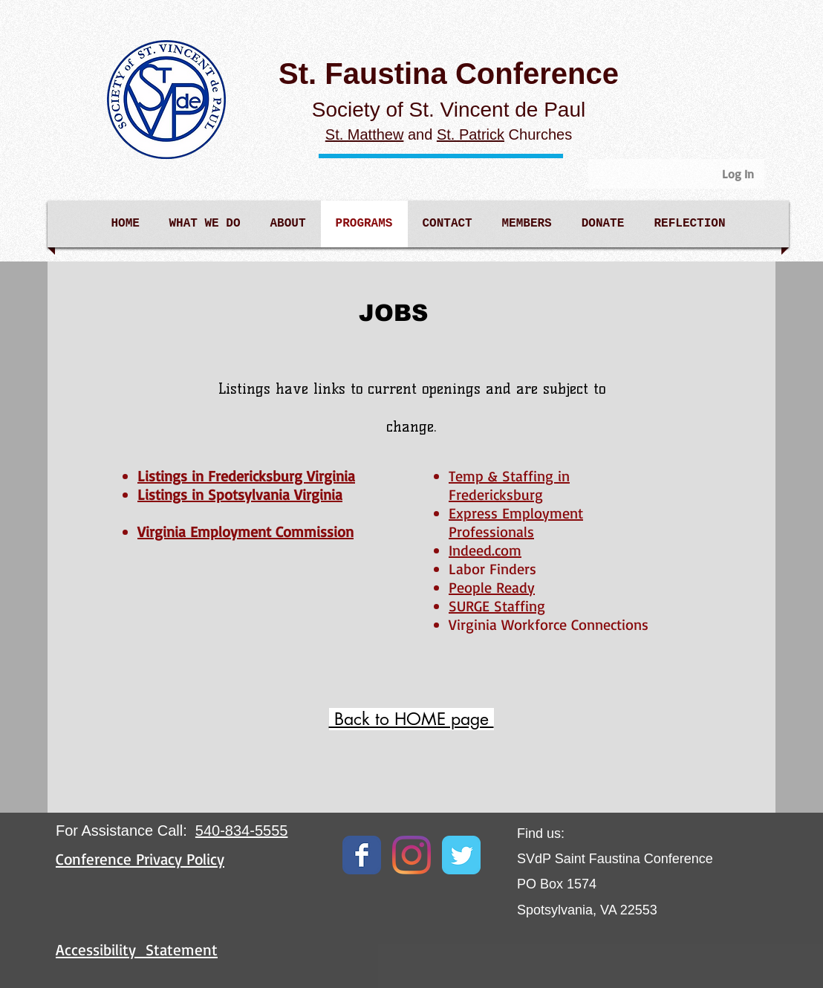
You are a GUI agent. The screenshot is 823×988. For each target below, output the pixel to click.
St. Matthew (364, 134)
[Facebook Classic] (361, 855)
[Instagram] (411, 855)
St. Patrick (470, 134)
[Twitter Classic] (461, 855)
